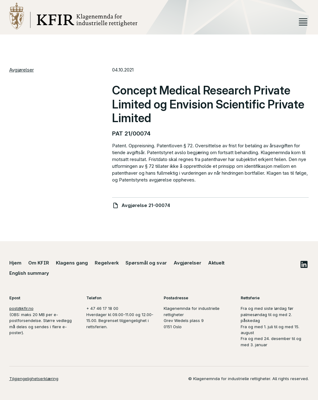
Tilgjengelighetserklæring (33, 378)
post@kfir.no (21, 308)
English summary (29, 273)
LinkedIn (304, 264)
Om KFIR (38, 263)
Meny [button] (303, 22)
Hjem (15, 263)
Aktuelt (216, 263)
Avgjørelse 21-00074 (145, 205)
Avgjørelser (21, 70)
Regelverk (107, 263)
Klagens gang (72, 263)
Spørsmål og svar (146, 263)
